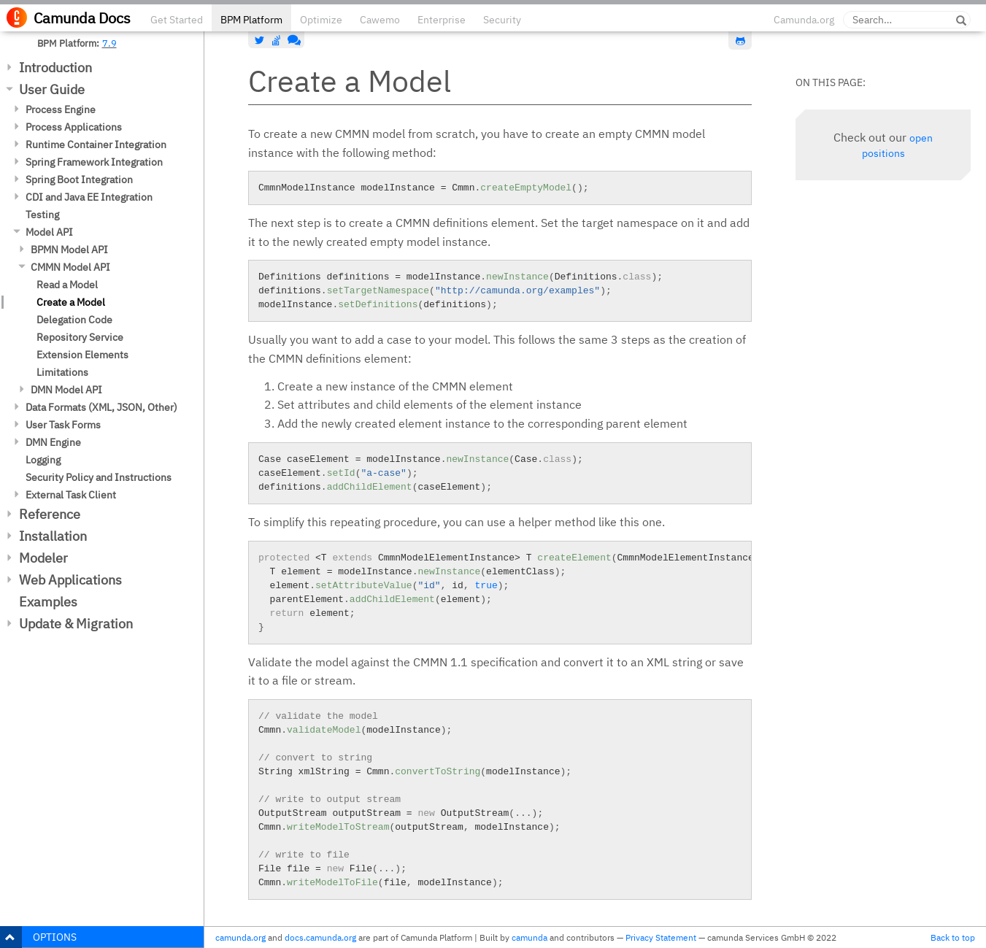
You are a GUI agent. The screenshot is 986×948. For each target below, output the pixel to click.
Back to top (953, 937)
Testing (42, 214)
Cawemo (380, 19)
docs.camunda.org (320, 937)
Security (502, 19)
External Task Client (71, 494)
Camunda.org (804, 19)
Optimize (321, 19)
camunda (529, 937)
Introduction (55, 67)
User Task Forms (63, 424)
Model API (49, 232)
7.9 (109, 43)
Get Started (176, 19)
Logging (43, 459)
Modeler (43, 558)
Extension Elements (82, 354)
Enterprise (441, 19)
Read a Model (67, 284)
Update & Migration (76, 623)
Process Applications (74, 127)
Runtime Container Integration (96, 144)
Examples (48, 601)
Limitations (62, 372)
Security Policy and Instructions (99, 477)
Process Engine (61, 109)
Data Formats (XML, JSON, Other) (101, 407)
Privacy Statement (660, 937)
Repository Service (79, 337)
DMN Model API (66, 389)
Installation (53, 536)
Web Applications (70, 579)
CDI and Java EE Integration (89, 197)
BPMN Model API (69, 249)
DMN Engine (53, 442)
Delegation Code (74, 319)
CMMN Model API (70, 267)
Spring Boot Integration (79, 179)
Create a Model (70, 302)
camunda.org (240, 937)
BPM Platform (251, 19)
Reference (49, 514)
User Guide (52, 89)
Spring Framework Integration (94, 162)
